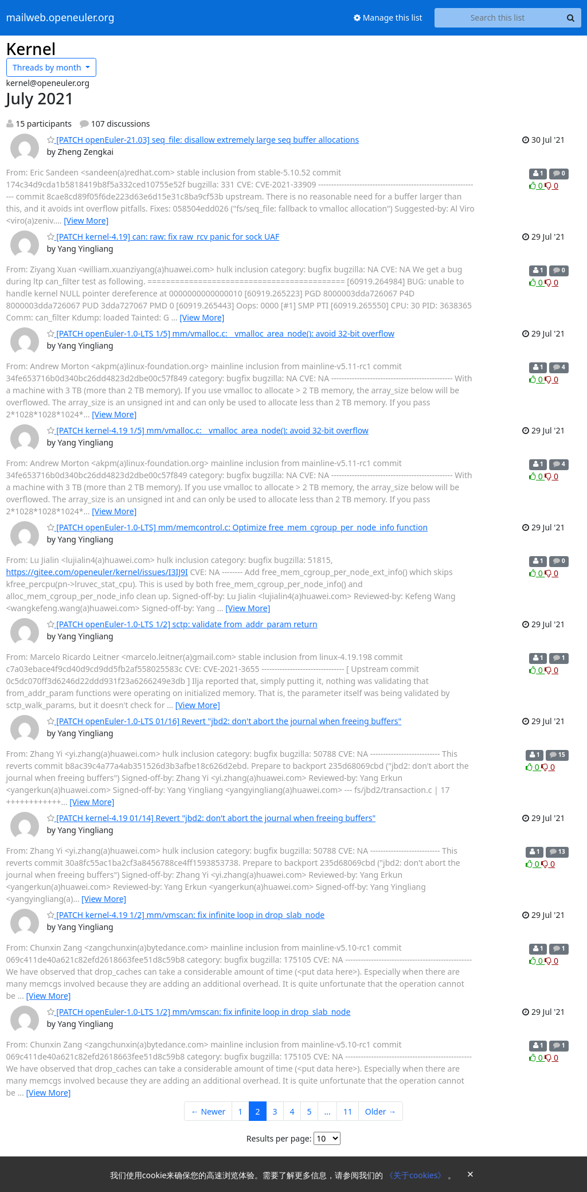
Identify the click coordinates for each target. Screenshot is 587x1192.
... (327, 1111)
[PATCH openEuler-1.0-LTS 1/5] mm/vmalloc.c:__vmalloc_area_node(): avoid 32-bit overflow (220, 333)
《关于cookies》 (416, 1175)
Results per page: (279, 1138)
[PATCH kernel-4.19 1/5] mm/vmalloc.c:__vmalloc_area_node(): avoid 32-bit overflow (208, 430)
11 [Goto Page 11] (348, 1111)
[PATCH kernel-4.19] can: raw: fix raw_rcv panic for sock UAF (163, 236)
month (48, 67)
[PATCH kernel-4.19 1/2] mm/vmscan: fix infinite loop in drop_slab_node (186, 914)
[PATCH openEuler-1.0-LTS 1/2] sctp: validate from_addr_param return (182, 624)
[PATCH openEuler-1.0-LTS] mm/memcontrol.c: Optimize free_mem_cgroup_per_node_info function (237, 527)
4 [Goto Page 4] (291, 1111)
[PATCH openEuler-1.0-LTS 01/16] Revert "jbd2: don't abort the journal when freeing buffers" (224, 721)
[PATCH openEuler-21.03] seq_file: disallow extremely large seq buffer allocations (203, 139)
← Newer (208, 1111)
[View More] (86, 220)
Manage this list (388, 17)
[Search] (571, 18)
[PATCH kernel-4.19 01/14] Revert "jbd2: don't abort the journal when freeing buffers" (211, 817)
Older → (380, 1111)
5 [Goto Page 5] (309, 1111)
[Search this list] (498, 18)
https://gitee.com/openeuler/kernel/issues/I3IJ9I (97, 571)
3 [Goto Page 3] (274, 1111)
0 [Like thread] (537, 185)
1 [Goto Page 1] (240, 1111)
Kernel (31, 49)
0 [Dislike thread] (551, 185)
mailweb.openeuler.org (60, 18)
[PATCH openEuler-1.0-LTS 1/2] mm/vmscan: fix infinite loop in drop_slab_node (199, 1011)
